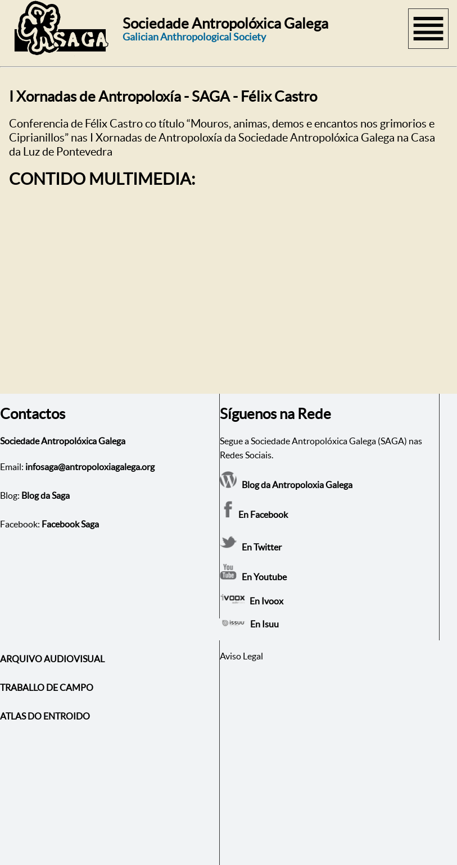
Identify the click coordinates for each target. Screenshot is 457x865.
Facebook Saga (70, 524)
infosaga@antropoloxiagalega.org (90, 467)
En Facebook (254, 514)
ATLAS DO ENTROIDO (45, 716)
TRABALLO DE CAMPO (46, 687)
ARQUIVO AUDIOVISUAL (52, 659)
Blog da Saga (45, 495)
